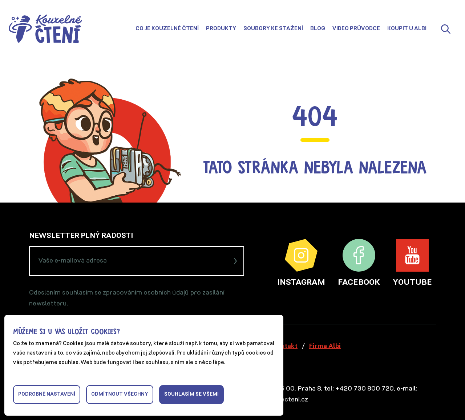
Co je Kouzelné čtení (167, 29)
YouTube (412, 263)
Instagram (301, 263)
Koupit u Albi (406, 29)
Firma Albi (325, 346)
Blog (317, 29)
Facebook (359, 263)
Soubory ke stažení (273, 29)
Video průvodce (356, 29)
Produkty (221, 29)
